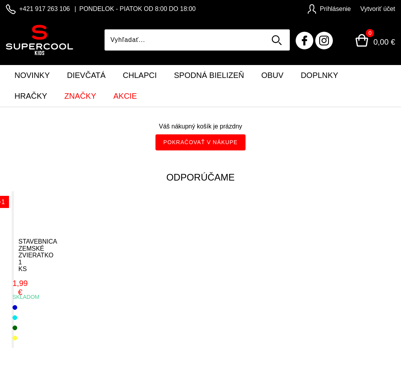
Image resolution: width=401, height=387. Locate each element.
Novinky (32, 75)
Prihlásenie (329, 8)
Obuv (272, 75)
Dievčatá (86, 75)
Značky (80, 96)
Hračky (30, 96)
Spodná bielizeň (209, 75)
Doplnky (319, 75)
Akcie (125, 96)
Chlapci (140, 75)
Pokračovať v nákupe (200, 142)
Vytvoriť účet (377, 8)
